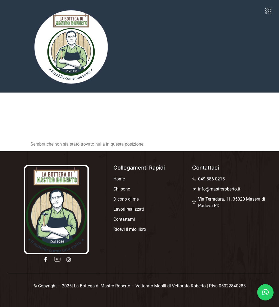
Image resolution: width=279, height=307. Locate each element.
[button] (268, 10)
